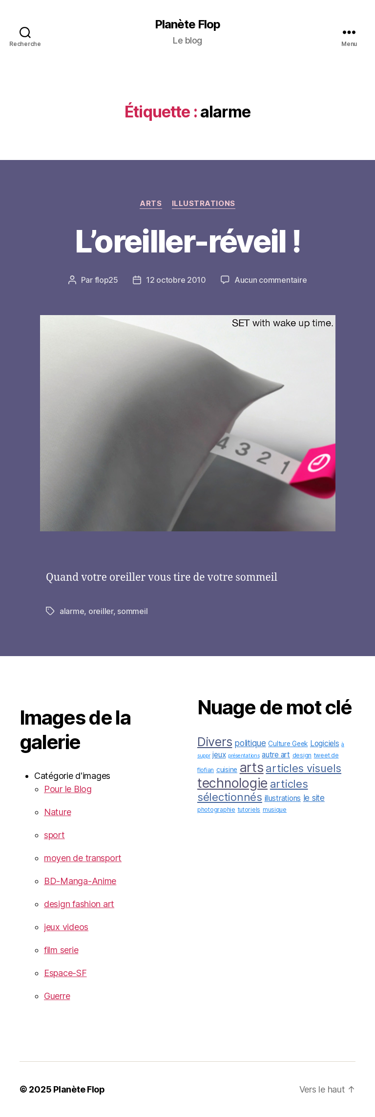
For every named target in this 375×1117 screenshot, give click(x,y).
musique (275, 809)
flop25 (106, 280)
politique (250, 743)
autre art (276, 754)
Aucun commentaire (270, 280)
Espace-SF (65, 973)
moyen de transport (83, 858)
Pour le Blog (68, 789)
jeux (219, 754)
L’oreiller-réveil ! (187, 241)
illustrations (203, 203)
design (302, 755)
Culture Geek (288, 744)
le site (314, 798)
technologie (232, 783)
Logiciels (324, 743)
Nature (57, 812)
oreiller (100, 611)
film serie (61, 950)
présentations (244, 755)
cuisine (226, 770)
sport (54, 835)
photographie (216, 809)
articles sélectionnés (252, 790)
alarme (72, 611)
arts (151, 203)
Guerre (57, 996)
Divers (214, 741)
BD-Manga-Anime (80, 881)
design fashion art (79, 904)
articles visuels (303, 768)
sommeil (132, 611)
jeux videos (66, 927)
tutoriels (249, 809)
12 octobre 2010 (176, 280)
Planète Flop (187, 24)
